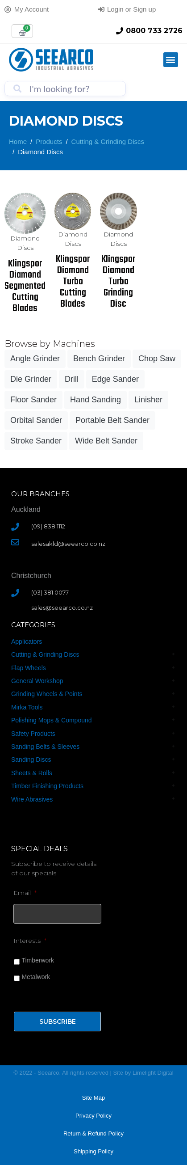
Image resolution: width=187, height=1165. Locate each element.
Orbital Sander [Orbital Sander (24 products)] (36, 420)
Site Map (93, 1097)
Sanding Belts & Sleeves (45, 746)
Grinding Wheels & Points (47, 693)
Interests (29, 941)
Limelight (145, 1072)
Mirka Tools (27, 707)
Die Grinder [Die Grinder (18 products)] (30, 379)
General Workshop (37, 680)
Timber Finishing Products (47, 785)
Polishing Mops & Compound (51, 720)
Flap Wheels (28, 667)
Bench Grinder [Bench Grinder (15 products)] (99, 358)
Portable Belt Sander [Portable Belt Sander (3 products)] (112, 420)
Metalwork (35, 976)
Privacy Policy (93, 1115)
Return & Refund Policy (93, 1133)
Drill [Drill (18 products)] (72, 379)
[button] (170, 59)
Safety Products (33, 733)
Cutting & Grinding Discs (45, 654)
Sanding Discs (31, 759)
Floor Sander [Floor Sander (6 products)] (33, 399)
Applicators (26, 641)
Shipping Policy (93, 1151)
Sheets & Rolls (31, 773)
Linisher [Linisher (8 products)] (148, 399)
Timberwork (37, 960)
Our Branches (40, 494)
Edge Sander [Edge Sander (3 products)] (115, 379)
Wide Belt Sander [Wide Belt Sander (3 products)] (106, 440)
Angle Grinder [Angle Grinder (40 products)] (35, 358)
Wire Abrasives (32, 799)
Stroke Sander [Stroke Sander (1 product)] (36, 440)
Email (25, 893)
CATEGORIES (33, 624)
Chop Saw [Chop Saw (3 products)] (156, 358)
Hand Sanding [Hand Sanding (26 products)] (95, 399)
